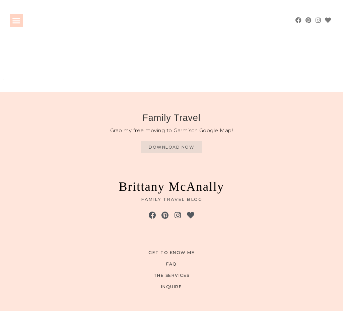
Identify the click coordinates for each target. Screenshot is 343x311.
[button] (16, 20)
